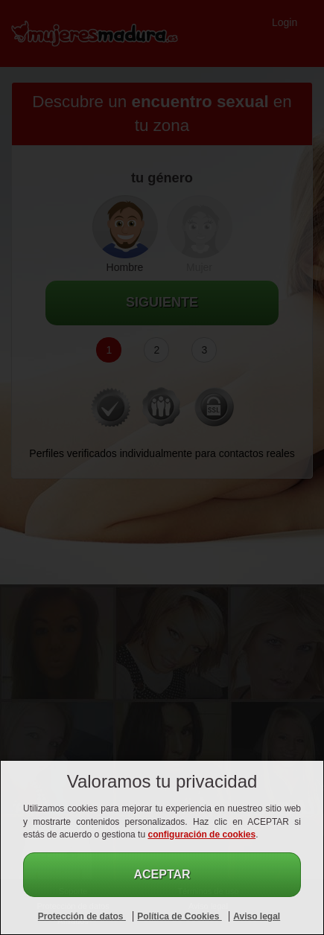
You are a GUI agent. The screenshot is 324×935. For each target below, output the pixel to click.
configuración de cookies (201, 834)
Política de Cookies (179, 916)
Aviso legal (256, 916)
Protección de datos (82, 916)
